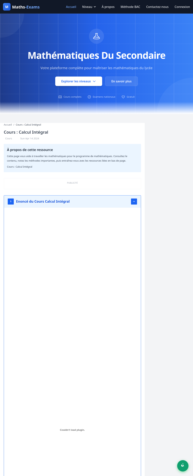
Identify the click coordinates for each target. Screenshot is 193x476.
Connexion (182, 7)
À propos (108, 7)
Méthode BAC (130, 7)
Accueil (71, 7)
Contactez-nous (157, 7)
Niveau (89, 7)
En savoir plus (121, 81)
